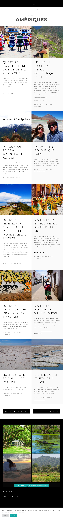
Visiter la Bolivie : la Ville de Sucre (46, 309)
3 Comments (6, 395)
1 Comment (37, 106)
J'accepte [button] (13, 515)
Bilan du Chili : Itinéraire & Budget (46, 378)
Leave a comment (8, 93)
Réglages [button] (5, 515)
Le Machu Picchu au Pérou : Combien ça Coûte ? (43, 69)
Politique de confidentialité (11, 496)
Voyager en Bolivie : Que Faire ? (44, 150)
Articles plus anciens (16, 411)
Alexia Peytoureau (15, 91)
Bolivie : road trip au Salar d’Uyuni (14, 378)
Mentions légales (8, 491)
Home (20, 9)
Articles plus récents (47, 411)
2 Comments (38, 258)
